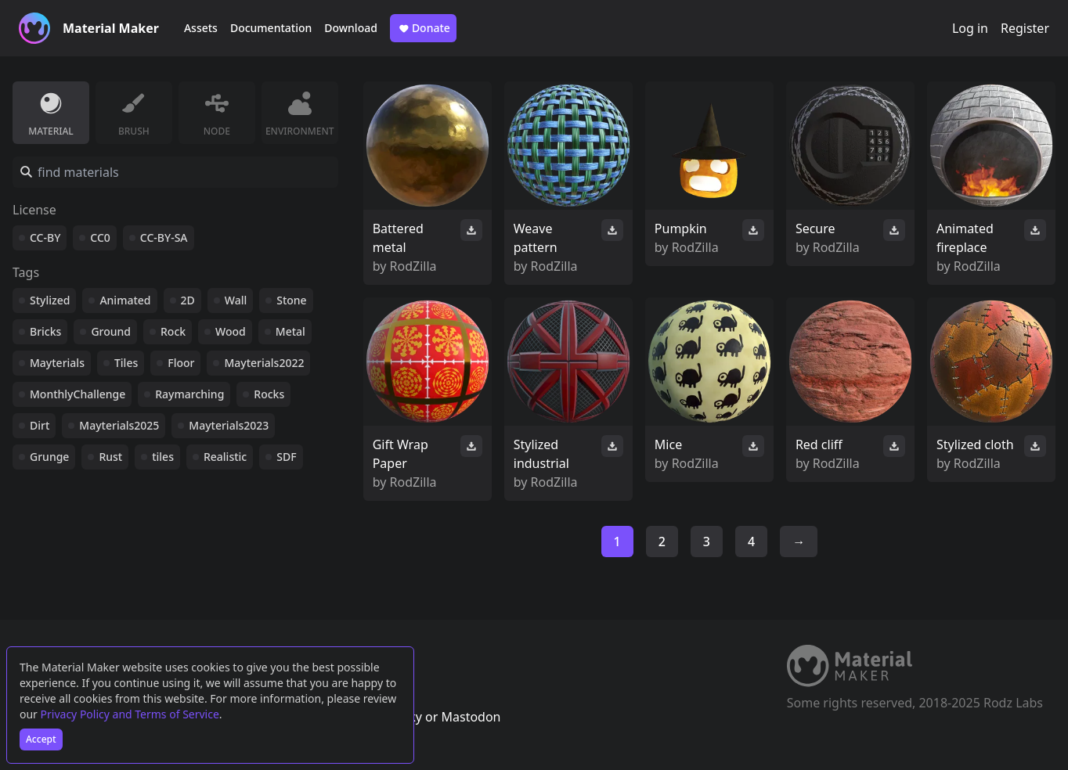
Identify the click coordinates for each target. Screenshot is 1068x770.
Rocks (269, 394)
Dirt (39, 425)
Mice (668, 444)
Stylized (50, 300)
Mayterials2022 (264, 362)
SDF (286, 456)
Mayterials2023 (229, 425)
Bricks (45, 331)
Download (350, 27)
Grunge (49, 456)
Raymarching (189, 394)
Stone (291, 300)
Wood (230, 331)
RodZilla (413, 266)
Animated (124, 300)
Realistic (225, 456)
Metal (290, 331)
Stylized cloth (975, 444)
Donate (423, 28)
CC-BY (45, 237)
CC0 (100, 237)
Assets (201, 27)
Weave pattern (535, 238)
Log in (970, 28)
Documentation (271, 27)
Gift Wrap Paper (400, 454)
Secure (815, 228)
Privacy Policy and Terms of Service (130, 714)
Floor (181, 362)
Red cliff (819, 444)
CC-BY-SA (164, 237)
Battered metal (398, 238)
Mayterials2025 (119, 425)
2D (188, 300)
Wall (236, 300)
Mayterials (57, 362)
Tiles (126, 362)
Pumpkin (681, 228)
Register (1025, 28)
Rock (173, 331)
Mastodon (470, 716)
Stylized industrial (541, 454)
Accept (41, 739)
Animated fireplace (965, 238)
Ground (111, 331)
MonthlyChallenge (77, 394)
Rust (110, 456)
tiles (163, 456)
